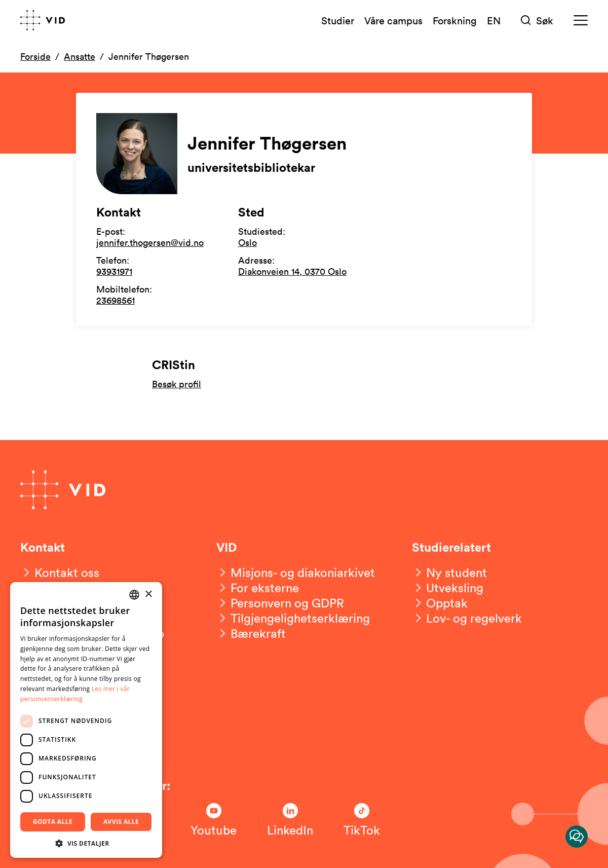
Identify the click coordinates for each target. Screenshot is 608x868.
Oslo (247, 242)
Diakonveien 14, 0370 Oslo (292, 271)
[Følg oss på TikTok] (362, 820)
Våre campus (393, 20)
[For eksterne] (257, 587)
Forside (35, 56)
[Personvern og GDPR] (280, 602)
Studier (337, 20)
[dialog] (86, 720)
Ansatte (79, 56)
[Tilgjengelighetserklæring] (293, 618)
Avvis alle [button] (121, 821)
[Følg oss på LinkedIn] (290, 820)
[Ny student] (449, 572)
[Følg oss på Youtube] (214, 820)
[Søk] (537, 20)
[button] (86, 843)
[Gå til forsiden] (42, 20)
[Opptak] (440, 602)
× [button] (148, 594)
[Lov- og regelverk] (467, 618)
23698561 (115, 300)
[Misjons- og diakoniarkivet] (295, 572)
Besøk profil (176, 384)
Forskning (455, 20)
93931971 (114, 271)
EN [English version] (494, 20)
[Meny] (581, 20)
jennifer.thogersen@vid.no (150, 242)
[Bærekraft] (251, 633)
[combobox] (134, 595)
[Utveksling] (447, 587)
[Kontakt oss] (59, 572)
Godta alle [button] (52, 821)
